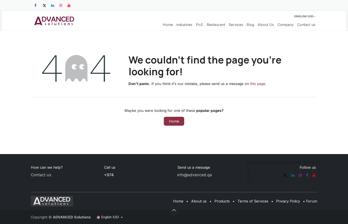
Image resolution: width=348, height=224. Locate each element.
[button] (174, 210)
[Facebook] (35, 5)
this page (257, 83)
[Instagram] (60, 5)
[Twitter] (44, 5)
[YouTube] (69, 5)
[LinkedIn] (52, 5)
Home (174, 121)
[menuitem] (168, 24)
